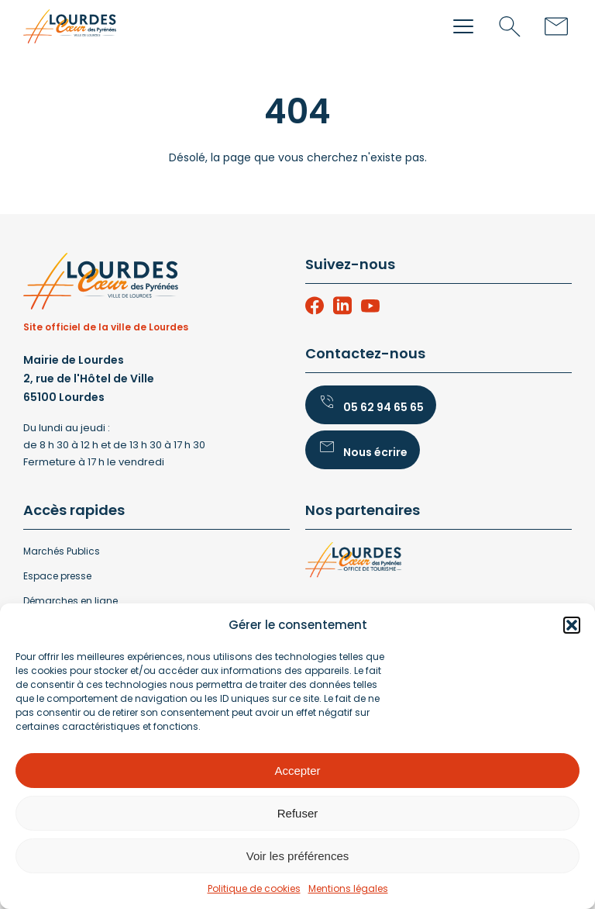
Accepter (297, 770)
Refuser (297, 813)
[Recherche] (509, 26)
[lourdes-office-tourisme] (438, 563)
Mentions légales (348, 888)
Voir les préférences (297, 855)
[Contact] (556, 26)
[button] (572, 625)
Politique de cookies (254, 888)
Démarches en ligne (70, 600)
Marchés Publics (61, 551)
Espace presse (57, 575)
